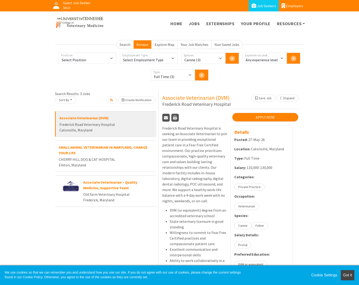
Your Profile (256, 23)
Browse (142, 44)
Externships (220, 23)
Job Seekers (264, 6)
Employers (292, 6)
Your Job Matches (194, 44)
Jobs (194, 23)
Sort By (64, 100)
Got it (347, 275)
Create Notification (137, 100)
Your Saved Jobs (226, 44)
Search (125, 44)
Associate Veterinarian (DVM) (84, 118)
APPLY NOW (265, 117)
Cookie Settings (324, 275)
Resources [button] (289, 23)
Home (176, 23)
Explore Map (164, 44)
